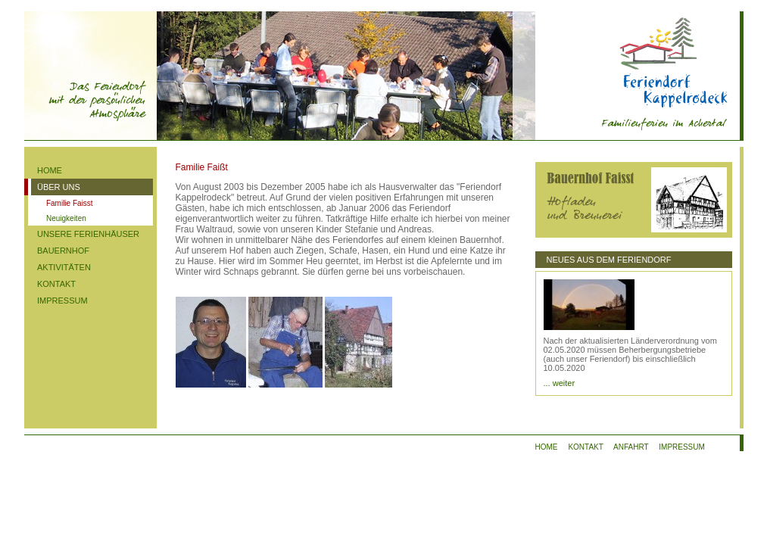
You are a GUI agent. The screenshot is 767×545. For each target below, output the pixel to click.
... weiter (559, 383)
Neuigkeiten (66, 218)
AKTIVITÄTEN (64, 267)
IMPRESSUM (62, 300)
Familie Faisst (69, 203)
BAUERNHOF (63, 250)
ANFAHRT (630, 447)
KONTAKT (56, 283)
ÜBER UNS (58, 187)
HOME (49, 170)
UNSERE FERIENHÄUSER (88, 233)
